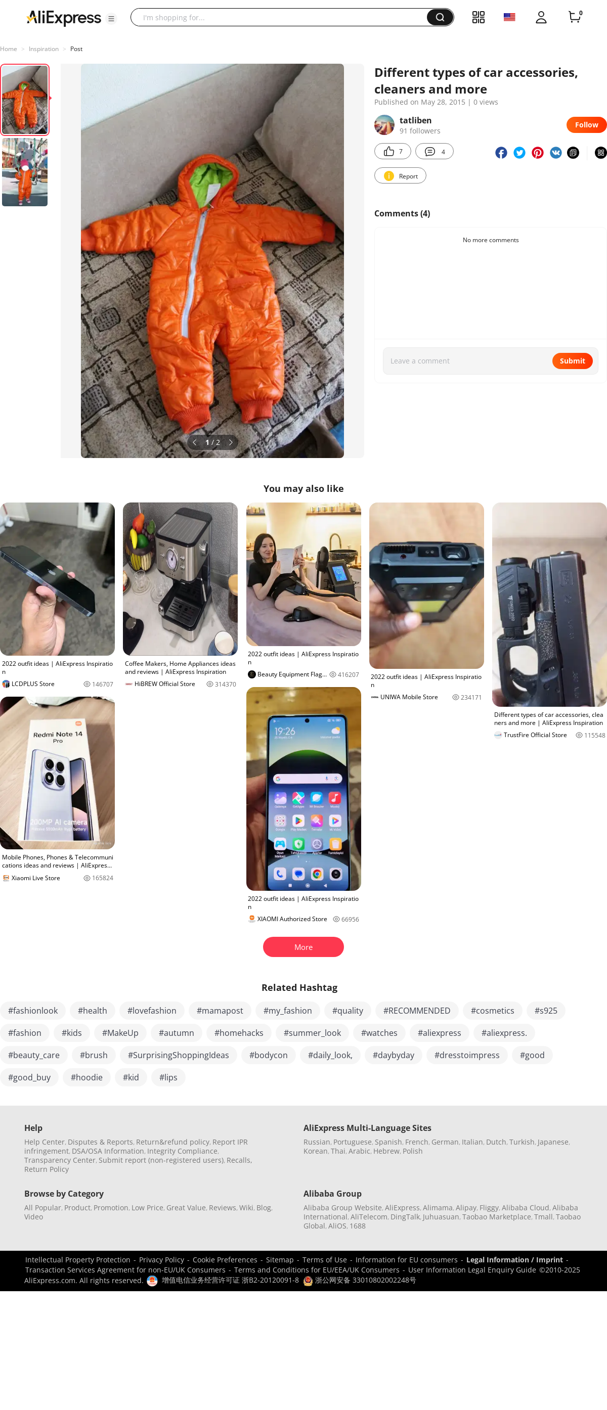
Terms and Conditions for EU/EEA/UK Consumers (317, 1270)
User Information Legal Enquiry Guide (472, 1270)
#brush (94, 1055)
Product (77, 1207)
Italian (472, 1142)
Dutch (496, 1142)
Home (8, 48)
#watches (379, 1032)
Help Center (44, 1142)
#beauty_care (34, 1055)
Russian (317, 1142)
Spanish (388, 1142)
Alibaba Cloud (525, 1207)
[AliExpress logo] (63, 18)
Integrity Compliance (182, 1151)
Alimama (438, 1207)
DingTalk (405, 1216)
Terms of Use (324, 1259)
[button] (111, 19)
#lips (168, 1077)
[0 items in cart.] (575, 17)
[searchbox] (282, 17)
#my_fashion (288, 1010)
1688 (358, 1226)
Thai (338, 1151)
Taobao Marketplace (496, 1216)
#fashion (24, 1032)
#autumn (176, 1032)
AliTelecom (369, 1216)
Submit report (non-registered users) (161, 1160)
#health (92, 1010)
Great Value (186, 1207)
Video (33, 1216)
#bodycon (268, 1055)
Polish (413, 1151)
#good (532, 1055)
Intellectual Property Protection (78, 1259)
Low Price (147, 1207)
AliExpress (402, 1207)
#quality (347, 1010)
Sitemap (280, 1259)
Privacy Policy (161, 1259)
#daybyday (393, 1055)
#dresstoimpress (467, 1055)
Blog (263, 1207)
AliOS (337, 1226)
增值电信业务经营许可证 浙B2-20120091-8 (230, 1280)
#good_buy (29, 1077)
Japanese (553, 1142)
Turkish (522, 1142)
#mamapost (220, 1010)
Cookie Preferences (225, 1259)
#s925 (546, 1010)
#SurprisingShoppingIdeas (178, 1055)
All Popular (42, 1207)
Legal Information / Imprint (514, 1259)
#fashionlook (33, 1010)
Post (76, 48)
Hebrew (386, 1151)
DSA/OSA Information (108, 1151)
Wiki (246, 1207)
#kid (131, 1077)
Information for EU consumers (407, 1259)
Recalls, (239, 1160)
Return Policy (46, 1169)
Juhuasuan (441, 1216)
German (445, 1142)
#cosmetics (492, 1010)
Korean (316, 1151)
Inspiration (44, 48)
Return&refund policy (172, 1142)
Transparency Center (60, 1160)
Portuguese (352, 1142)
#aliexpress (439, 1032)
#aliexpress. (504, 1032)
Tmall (543, 1216)
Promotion (111, 1207)
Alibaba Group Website (343, 1207)
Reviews (222, 1207)
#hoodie (87, 1077)
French (416, 1142)
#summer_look (312, 1032)
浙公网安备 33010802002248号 (359, 1280)
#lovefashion (152, 1010)
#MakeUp (120, 1032)
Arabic (359, 1151)
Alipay (466, 1207)
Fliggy (489, 1207)
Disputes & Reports (100, 1142)
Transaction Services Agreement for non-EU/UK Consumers (125, 1270)
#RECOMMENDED (417, 1010)
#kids (72, 1032)
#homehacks (239, 1032)
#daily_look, (330, 1055)
